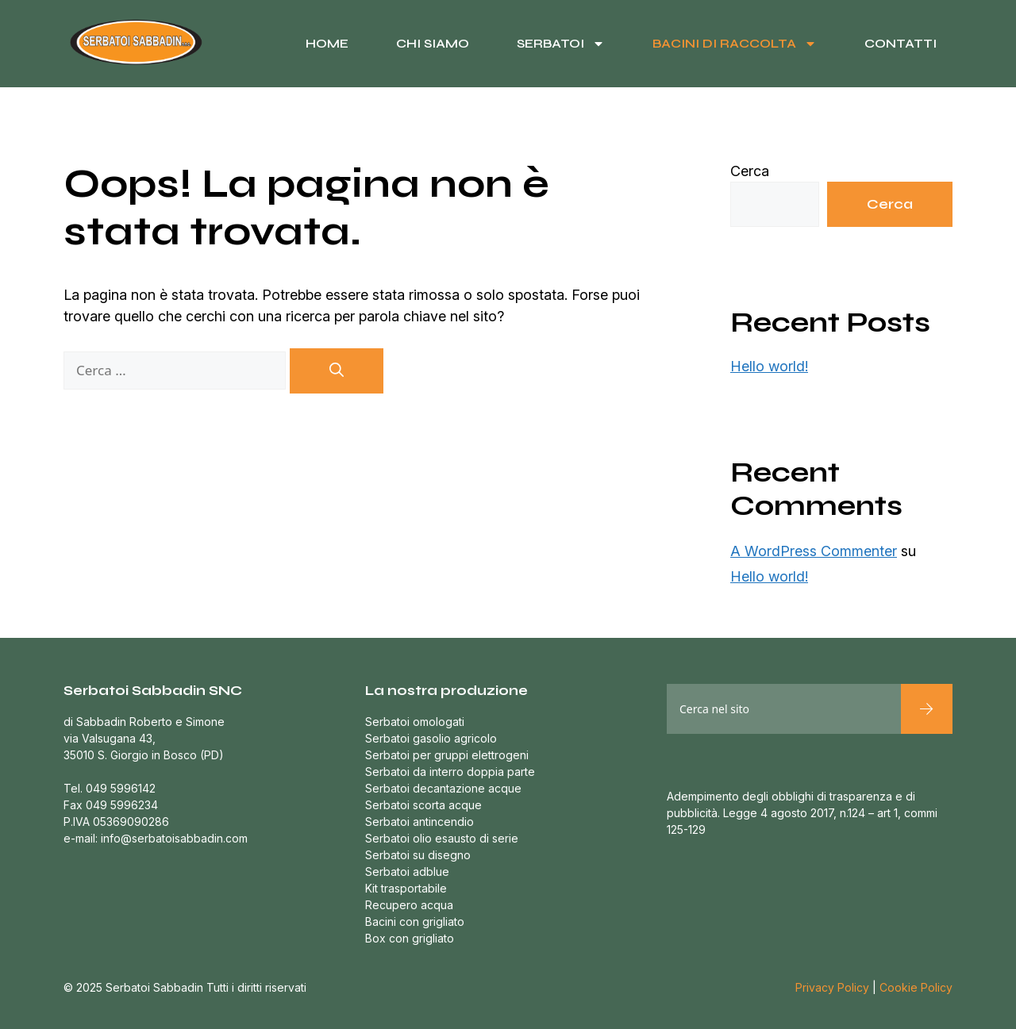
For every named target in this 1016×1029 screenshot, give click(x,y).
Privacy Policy (832, 987)
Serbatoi (561, 43)
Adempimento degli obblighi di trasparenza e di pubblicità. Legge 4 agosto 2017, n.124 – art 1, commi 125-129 (802, 812)
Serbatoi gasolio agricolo (431, 738)
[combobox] (784, 709)
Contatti (900, 43)
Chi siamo (432, 43)
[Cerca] (336, 371)
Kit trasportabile (406, 888)
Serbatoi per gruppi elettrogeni (447, 755)
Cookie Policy (915, 987)
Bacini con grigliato (414, 921)
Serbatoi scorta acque (423, 805)
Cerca (749, 171)
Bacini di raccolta (734, 43)
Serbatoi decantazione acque (443, 788)
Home (327, 43)
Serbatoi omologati (414, 721)
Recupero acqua (409, 905)
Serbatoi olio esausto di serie (441, 838)
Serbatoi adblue (407, 871)
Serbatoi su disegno (418, 855)
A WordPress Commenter (813, 551)
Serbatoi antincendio (419, 821)
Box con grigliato (409, 938)
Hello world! (769, 366)
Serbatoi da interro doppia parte (450, 771)
